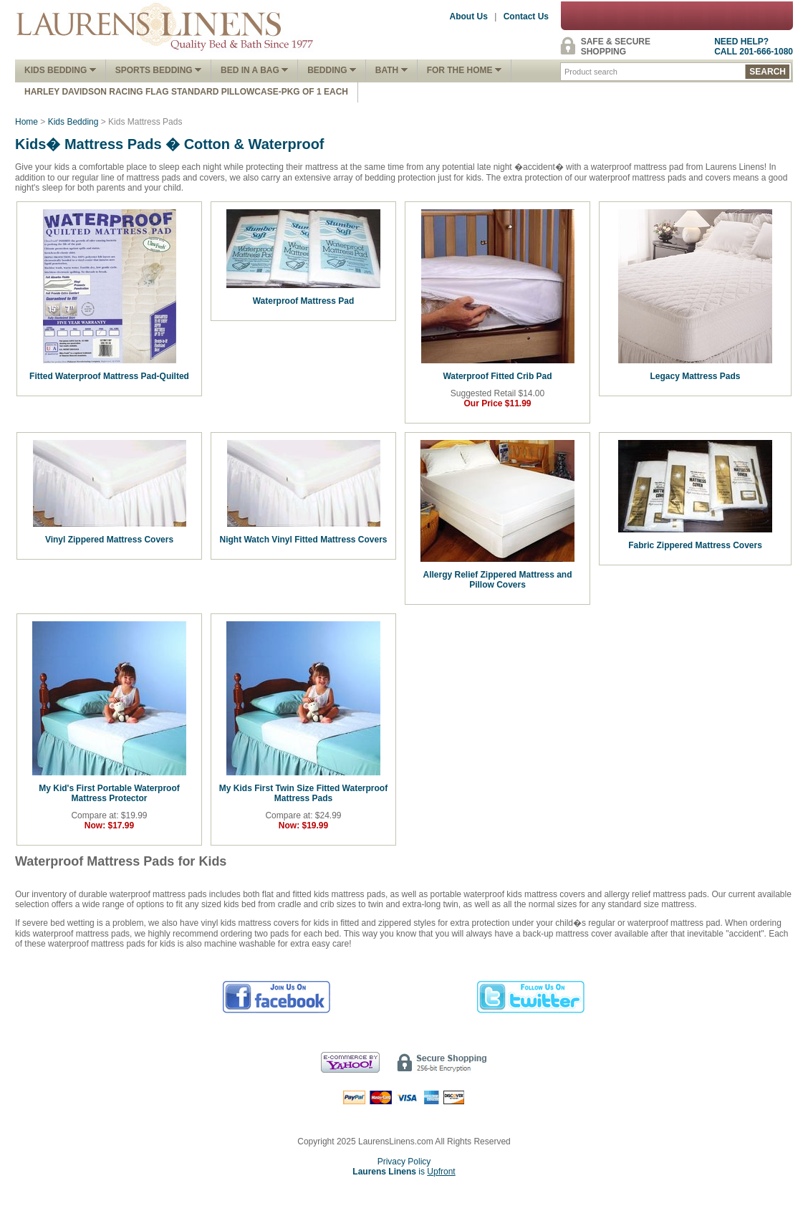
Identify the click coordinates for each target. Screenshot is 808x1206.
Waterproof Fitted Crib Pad (497, 376)
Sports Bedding (158, 70)
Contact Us (526, 16)
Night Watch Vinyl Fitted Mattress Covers (303, 540)
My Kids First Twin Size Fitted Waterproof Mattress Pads (303, 793)
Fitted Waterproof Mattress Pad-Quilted (109, 376)
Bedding (331, 70)
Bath (391, 70)
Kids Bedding (60, 70)
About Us (469, 16)
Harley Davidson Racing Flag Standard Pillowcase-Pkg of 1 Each (186, 92)
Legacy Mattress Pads (695, 376)
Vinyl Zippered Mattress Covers (109, 540)
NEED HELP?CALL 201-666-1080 (753, 47)
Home (26, 122)
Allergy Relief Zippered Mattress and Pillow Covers (497, 580)
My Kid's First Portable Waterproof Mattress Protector (109, 793)
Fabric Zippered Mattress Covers (695, 545)
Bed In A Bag (254, 70)
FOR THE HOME (464, 70)
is (403, 1172)
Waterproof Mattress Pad (304, 301)
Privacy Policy (404, 1162)
